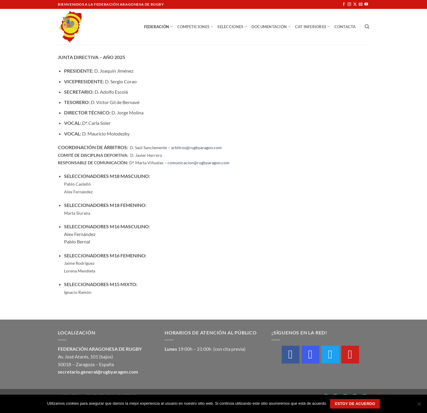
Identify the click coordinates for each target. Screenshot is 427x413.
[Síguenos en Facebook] (343, 4)
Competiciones (195, 26)
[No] (419, 405)
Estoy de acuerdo (355, 404)
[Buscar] (367, 26)
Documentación (271, 26)
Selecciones (232, 26)
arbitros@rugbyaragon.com (196, 147)
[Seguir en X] (355, 4)
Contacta (345, 26)
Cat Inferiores (312, 26)
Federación (158, 26)
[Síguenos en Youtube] (366, 4)
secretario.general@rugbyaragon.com (98, 371)
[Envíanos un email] (360, 4)
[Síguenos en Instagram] (349, 4)
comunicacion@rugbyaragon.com (199, 162)
